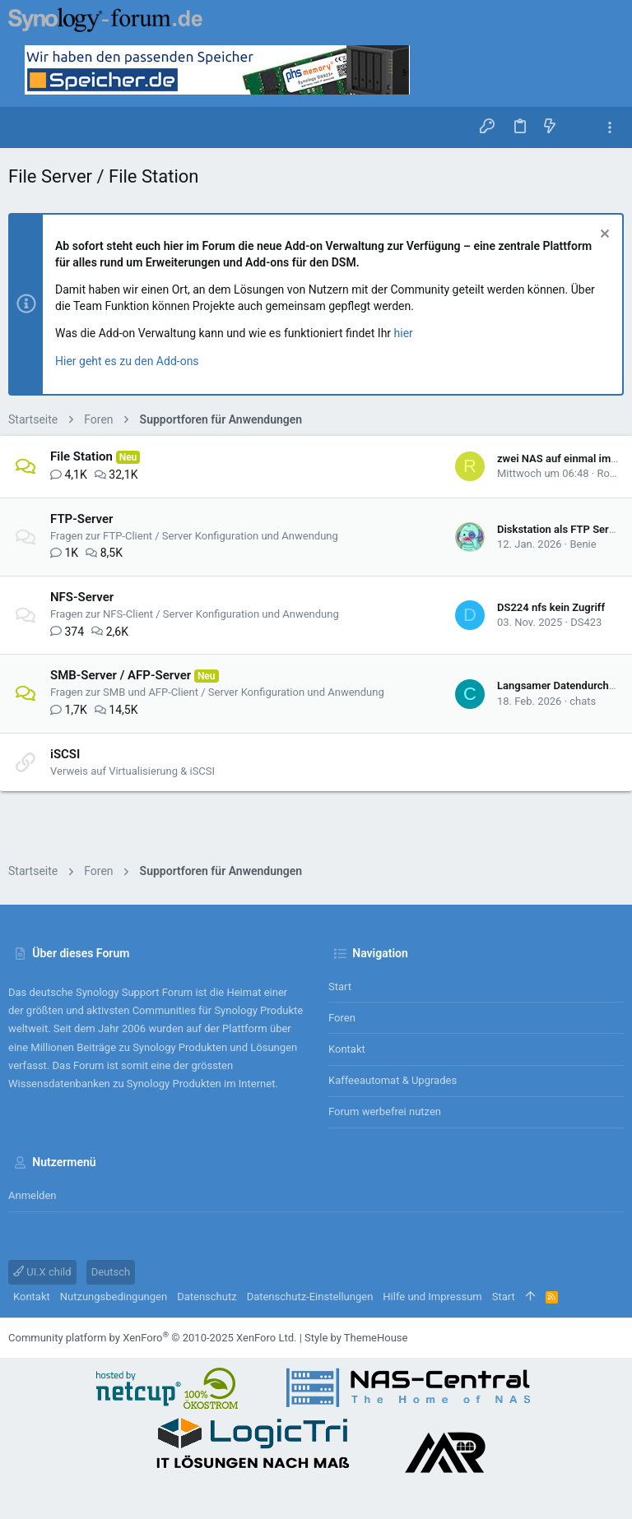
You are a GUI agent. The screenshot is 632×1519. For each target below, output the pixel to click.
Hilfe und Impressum (432, 1296)
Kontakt (346, 1049)
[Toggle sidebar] (610, 128)
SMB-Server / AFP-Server (120, 675)
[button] (24, 127)
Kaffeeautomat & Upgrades (392, 1080)
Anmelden (32, 1195)
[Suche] (580, 127)
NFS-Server (82, 597)
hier (403, 333)
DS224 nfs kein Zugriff (551, 607)
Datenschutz (206, 1296)
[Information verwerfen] (603, 235)
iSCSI (65, 754)
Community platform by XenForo (152, 1337)
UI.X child (42, 1272)
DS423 (586, 622)
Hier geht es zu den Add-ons (127, 361)
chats (582, 701)
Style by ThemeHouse (355, 1337)
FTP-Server (81, 519)
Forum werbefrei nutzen (384, 1111)
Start (339, 986)
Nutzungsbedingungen (113, 1296)
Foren (342, 1018)
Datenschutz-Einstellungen (310, 1296)
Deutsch (111, 1272)
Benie (582, 544)
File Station (81, 456)
